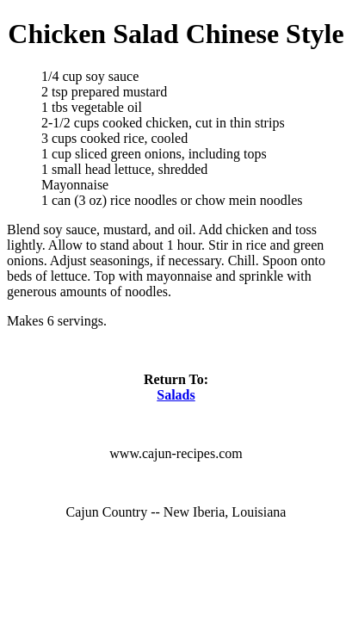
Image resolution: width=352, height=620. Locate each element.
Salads (176, 395)
